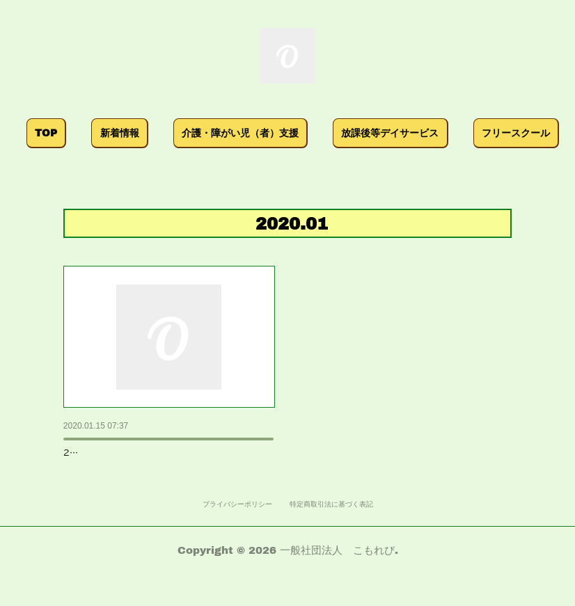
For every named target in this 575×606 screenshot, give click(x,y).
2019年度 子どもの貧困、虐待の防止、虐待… (169, 447)
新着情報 (132, 132)
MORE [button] (510, 132)
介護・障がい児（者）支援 (253, 132)
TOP (59, 132)
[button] (59, 133)
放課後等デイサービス (403, 132)
